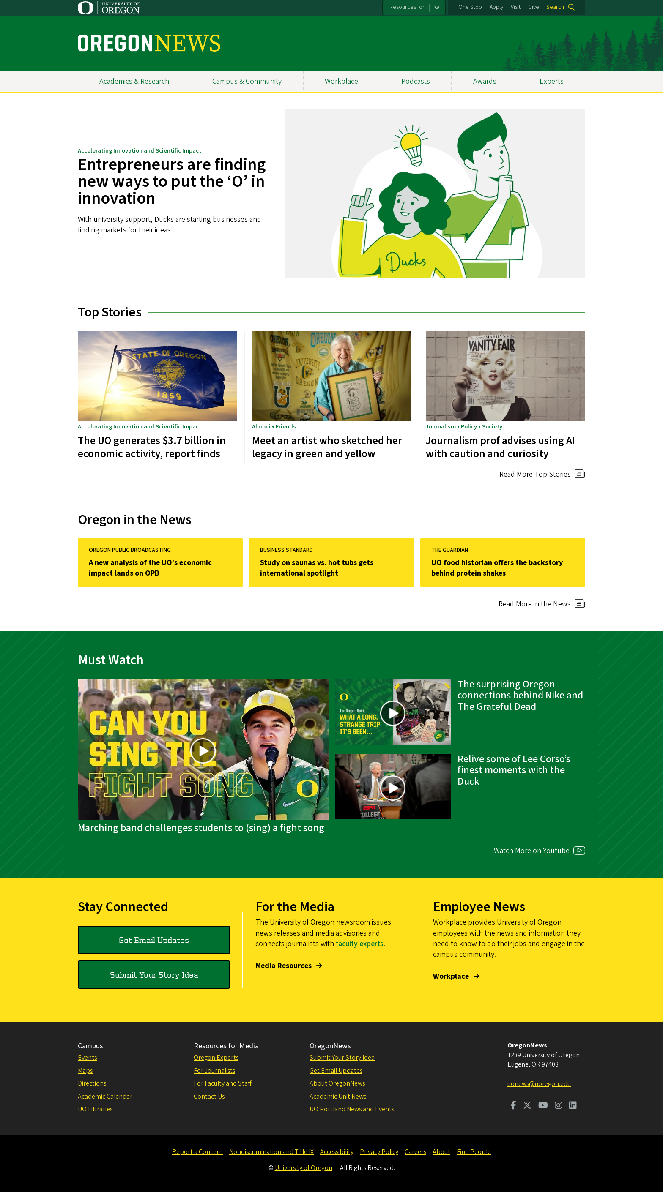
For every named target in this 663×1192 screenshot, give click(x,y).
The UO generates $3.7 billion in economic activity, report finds (152, 447)
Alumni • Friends (274, 426)
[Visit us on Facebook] (513, 1106)
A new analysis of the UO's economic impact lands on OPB (150, 567)
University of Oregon (303, 1168)
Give (533, 7)
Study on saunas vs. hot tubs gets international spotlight (316, 567)
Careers (415, 1152)
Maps (85, 1070)
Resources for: (407, 7)
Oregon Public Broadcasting (130, 550)
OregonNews (330, 1046)
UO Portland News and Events (352, 1109)
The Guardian (449, 550)
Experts (552, 81)
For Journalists (214, 1070)
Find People (474, 1152)
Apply (496, 7)
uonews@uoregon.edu (539, 1083)
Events (87, 1057)
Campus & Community (247, 81)
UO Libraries (95, 1109)
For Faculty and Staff (223, 1083)
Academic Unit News (338, 1096)
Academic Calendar (105, 1096)
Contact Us (209, 1096)
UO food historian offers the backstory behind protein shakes (497, 567)
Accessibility (336, 1152)
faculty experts (360, 943)
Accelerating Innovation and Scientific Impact (139, 151)
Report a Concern (197, 1152)
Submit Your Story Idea (154, 974)
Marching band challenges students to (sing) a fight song (201, 828)
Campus (90, 1046)
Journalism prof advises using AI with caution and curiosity (500, 447)
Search (555, 7)
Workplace (341, 81)
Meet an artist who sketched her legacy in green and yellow (327, 447)
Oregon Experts (216, 1057)
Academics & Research (134, 81)
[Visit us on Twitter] (527, 1106)
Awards (484, 81)
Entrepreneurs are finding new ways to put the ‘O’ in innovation (172, 181)
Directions (92, 1083)
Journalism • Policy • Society (464, 426)
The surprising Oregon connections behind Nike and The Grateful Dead (520, 695)
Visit (516, 7)
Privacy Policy (379, 1152)
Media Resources (283, 965)
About (441, 1152)
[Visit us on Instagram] (558, 1106)
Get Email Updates (154, 940)
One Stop (470, 7)
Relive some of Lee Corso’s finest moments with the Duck (514, 770)
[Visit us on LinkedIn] (573, 1106)
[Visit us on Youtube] (543, 1106)
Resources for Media (226, 1046)
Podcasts (415, 81)
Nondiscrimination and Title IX (271, 1152)
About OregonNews (337, 1083)
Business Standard (286, 550)
